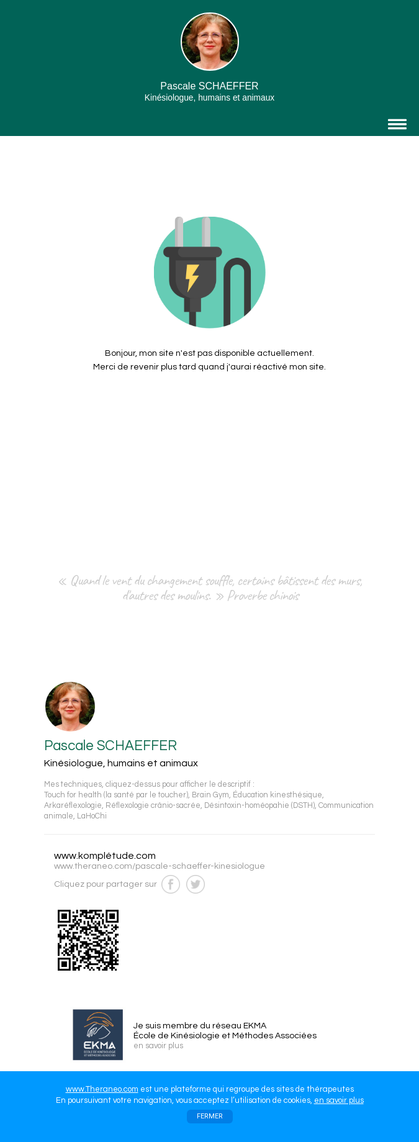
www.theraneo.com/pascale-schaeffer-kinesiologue (159, 866)
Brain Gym (210, 795)
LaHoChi (92, 816)
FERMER (210, 1116)
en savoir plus (339, 1100)
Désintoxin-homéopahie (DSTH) (259, 806)
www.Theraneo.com (102, 1089)
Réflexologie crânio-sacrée (153, 806)
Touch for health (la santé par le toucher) (116, 795)
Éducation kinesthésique (277, 795)
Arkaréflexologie (73, 806)
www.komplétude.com (105, 856)
